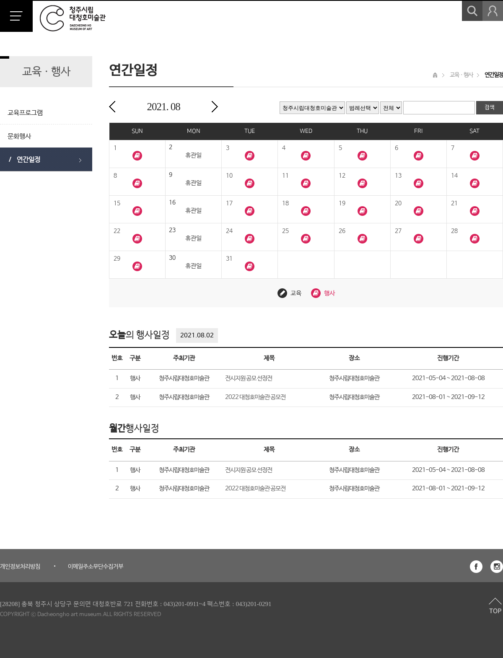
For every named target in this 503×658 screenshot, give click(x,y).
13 (398, 175)
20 (398, 203)
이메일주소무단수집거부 (95, 566)
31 (229, 258)
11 (285, 175)
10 (229, 175)
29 (117, 258)
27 (398, 231)
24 (229, 231)
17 (229, 203)
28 (454, 231)
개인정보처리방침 (20, 566)
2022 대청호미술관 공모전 (255, 397)
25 (285, 231)
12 (342, 175)
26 (342, 231)
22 (117, 231)
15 (117, 203)
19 (342, 203)
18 (285, 203)
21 (454, 203)
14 (454, 175)
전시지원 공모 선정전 (248, 378)
